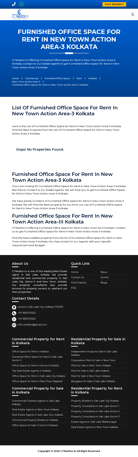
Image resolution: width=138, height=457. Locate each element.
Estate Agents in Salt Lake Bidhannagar (94, 421)
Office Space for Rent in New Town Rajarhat (37, 381)
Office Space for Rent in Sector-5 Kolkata (35, 365)
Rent (79, 78)
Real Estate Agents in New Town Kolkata (35, 409)
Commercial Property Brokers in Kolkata (35, 420)
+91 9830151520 (27, 312)
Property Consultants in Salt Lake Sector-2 (95, 411)
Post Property (114, 4)
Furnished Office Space (57, 78)
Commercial (31, 78)
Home (15, 78)
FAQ (73, 287)
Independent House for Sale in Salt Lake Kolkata (94, 353)
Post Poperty (78, 282)
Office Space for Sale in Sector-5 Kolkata (35, 425)
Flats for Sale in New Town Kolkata (90, 376)
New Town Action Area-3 (26, 81)
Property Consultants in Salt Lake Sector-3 (95, 416)
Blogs (104, 282)
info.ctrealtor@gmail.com (32, 324)
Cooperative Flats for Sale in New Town (93, 360)
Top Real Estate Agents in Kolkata (31, 370)
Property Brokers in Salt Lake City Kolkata (95, 400)
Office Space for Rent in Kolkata (30, 351)
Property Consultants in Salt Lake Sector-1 (95, 406)
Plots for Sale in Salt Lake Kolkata (90, 370)
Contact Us (77, 277)
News (104, 272)
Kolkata (92, 78)
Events (105, 277)
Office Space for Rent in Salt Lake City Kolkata (38, 376)
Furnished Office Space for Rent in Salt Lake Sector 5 (37, 358)
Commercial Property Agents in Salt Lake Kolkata (36, 402)
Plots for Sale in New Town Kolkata (91, 365)
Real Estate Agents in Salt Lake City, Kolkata (37, 414)
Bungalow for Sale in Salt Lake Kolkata (93, 381)
